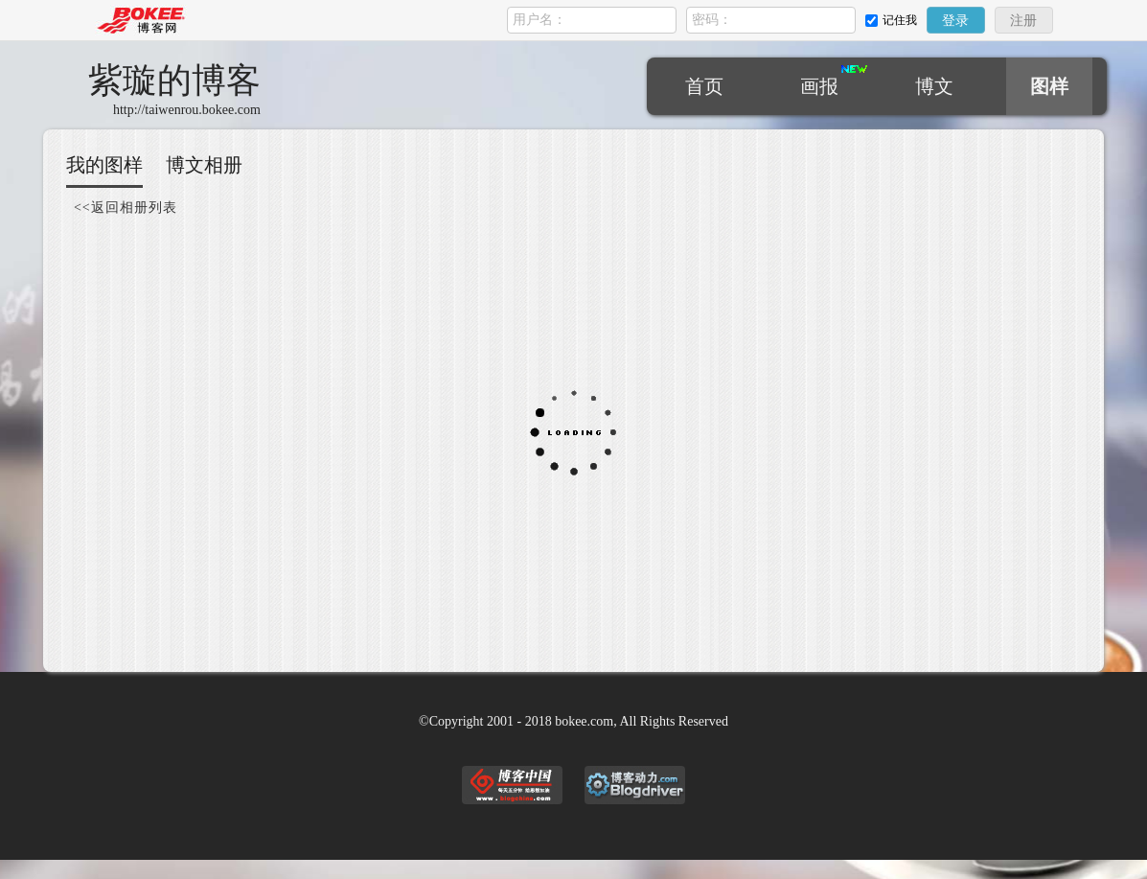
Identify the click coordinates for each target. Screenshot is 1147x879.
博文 (934, 86)
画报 (819, 86)
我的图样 (104, 164)
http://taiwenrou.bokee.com (187, 110)
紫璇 (174, 80)
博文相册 (204, 164)
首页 (704, 86)
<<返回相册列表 (125, 207)
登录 (955, 20)
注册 (1023, 20)
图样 (1049, 86)
